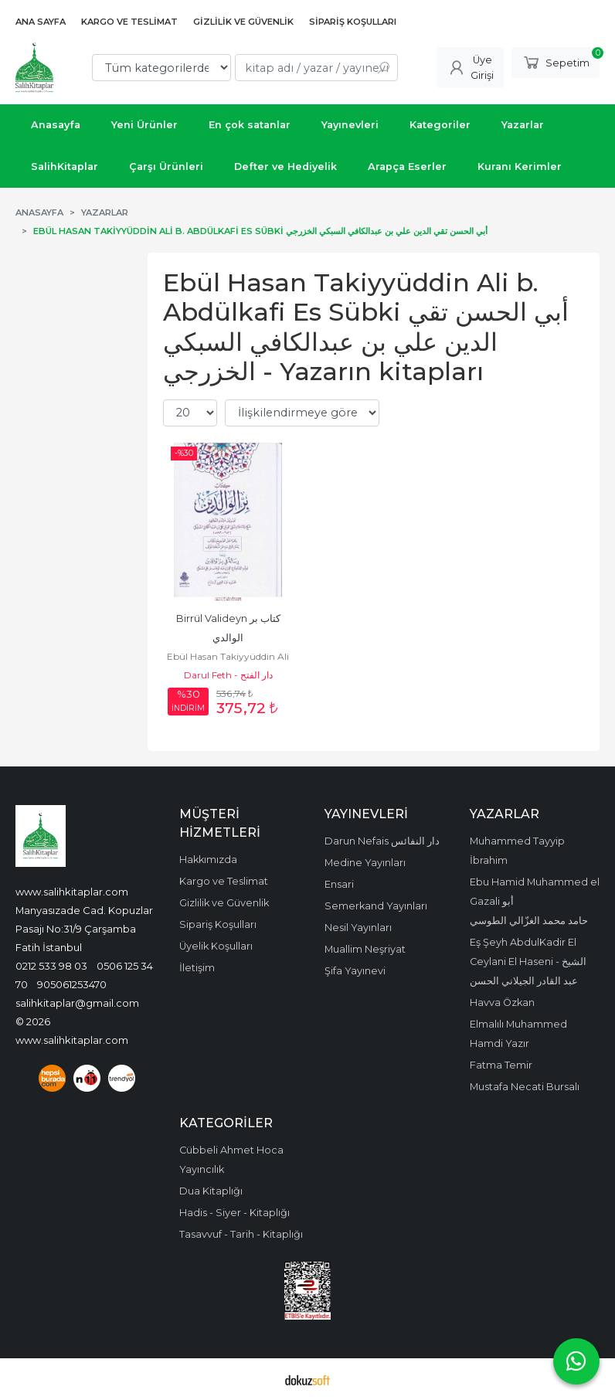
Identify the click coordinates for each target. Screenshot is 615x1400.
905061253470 (72, 984)
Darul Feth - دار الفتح (228, 675)
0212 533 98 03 (51, 966)
